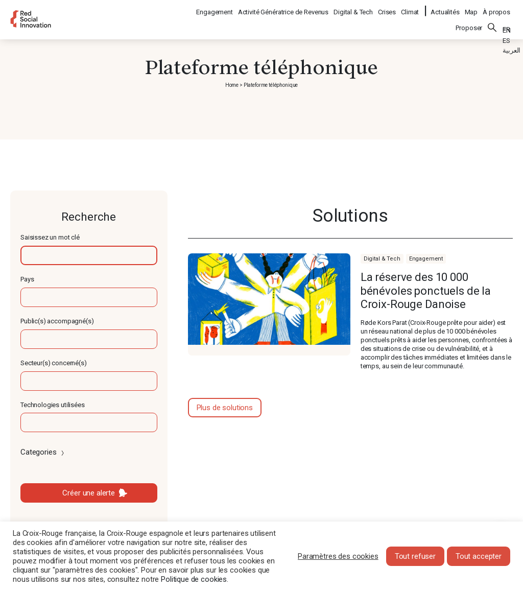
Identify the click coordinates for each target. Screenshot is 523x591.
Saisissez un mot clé (50, 237)
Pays (27, 279)
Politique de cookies (194, 579)
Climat (410, 8)
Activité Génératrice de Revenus (284, 8)
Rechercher (492, 21)
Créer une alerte (88, 493)
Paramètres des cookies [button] (338, 556)
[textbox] (88, 255)
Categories (43, 452)
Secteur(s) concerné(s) (53, 363)
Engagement (215, 8)
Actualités (445, 8)
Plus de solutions (225, 407)
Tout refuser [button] (415, 556)
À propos (496, 8)
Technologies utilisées (52, 405)
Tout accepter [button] (479, 556)
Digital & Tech (353, 8)
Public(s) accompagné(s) (57, 321)
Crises (387, 8)
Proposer (469, 21)
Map (471, 8)
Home (232, 85)
